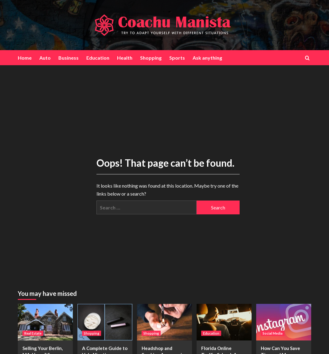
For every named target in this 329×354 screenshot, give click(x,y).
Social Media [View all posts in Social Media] (273, 333)
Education (97, 58)
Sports (177, 58)
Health (124, 58)
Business (68, 58)
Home (25, 58)
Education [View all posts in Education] (211, 333)
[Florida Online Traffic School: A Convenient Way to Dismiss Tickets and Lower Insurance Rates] (224, 322)
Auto (45, 58)
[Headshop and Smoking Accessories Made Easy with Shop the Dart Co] (164, 322)
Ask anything (207, 58)
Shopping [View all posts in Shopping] (91, 333)
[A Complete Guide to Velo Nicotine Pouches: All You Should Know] (104, 322)
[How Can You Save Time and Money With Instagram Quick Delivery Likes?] (283, 322)
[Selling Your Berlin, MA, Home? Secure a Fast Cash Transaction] (45, 322)
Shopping (151, 58)
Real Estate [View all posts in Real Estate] (32, 333)
